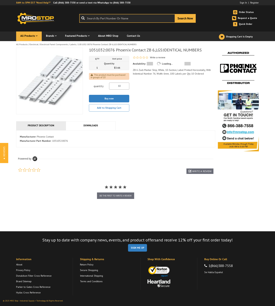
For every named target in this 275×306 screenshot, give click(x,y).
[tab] (115, 138)
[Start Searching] (185, 18)
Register (254, 2)
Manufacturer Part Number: (35, 140)
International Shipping (91, 275)
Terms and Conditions (91, 281)
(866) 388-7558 (67, 2)
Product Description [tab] (41, 125)
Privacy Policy (23, 270)
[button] (199, 171)
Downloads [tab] (90, 125)
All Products (22, 44)
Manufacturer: (28, 136)
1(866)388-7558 (221, 265)
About (19, 264)
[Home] (37, 18)
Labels (73, 44)
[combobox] (137, 18)
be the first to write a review (116, 195)
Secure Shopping (89, 270)
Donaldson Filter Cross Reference (34, 275)
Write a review (157, 57)
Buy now (109, 98)
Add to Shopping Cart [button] (109, 107)
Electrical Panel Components (54, 44)
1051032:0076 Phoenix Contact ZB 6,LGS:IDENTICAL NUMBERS (107, 44)
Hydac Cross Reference (28, 292)
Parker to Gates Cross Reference (33, 287)
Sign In (243, 2)
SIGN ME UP (137, 247)
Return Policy (86, 264)
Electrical (33, 44)
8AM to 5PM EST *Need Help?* (33, 2)
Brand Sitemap (24, 281)
